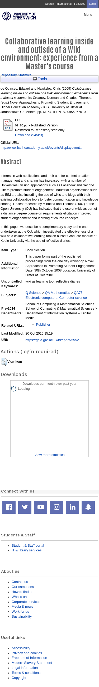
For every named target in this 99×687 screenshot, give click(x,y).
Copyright (19, 678)
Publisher (43, 324)
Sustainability (22, 616)
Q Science (33, 293)
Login (92, 3)
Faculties (79, 3)
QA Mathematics (57, 293)
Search (49, 3)
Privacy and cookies (27, 653)
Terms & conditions (26, 673)
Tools (40, 79)
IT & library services (26, 550)
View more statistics (49, 455)
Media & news (22, 606)
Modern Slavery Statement (32, 663)
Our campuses (23, 587)
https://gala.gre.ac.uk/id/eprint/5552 (52, 340)
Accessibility (21, 648)
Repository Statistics (16, 75)
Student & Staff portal (28, 545)
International (64, 3)
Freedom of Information (29, 658)
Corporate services (26, 602)
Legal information (25, 668)
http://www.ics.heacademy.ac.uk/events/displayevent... (42, 148)
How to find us (22, 592)
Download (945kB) (29, 135)
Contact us (20, 582)
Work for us (20, 611)
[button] (4, 362)
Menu (88, 15)
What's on (19, 597)
